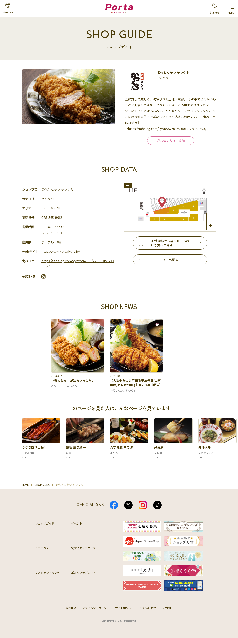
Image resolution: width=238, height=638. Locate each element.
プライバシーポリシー (95, 607)
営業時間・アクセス (83, 548)
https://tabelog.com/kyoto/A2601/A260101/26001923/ (77, 264)
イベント (76, 523)
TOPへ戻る (170, 259)
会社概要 (71, 607)
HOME (25, 485)
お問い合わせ (148, 607)
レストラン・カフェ (47, 573)
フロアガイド (43, 548)
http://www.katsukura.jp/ (60, 251)
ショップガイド (44, 523)
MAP (57, 208)
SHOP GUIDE (42, 485)
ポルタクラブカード (83, 573)
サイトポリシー (124, 607)
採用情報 (167, 607)
